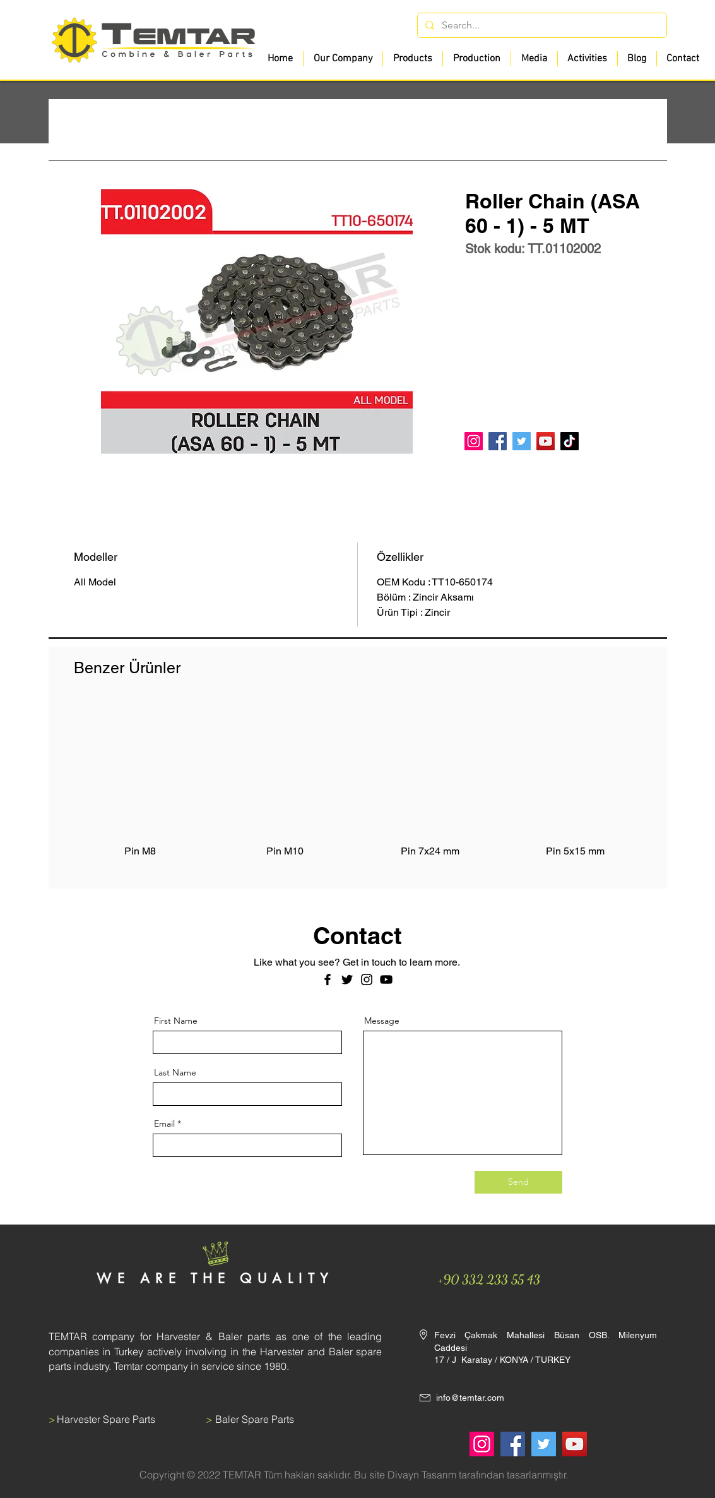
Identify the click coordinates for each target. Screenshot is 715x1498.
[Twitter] (521, 441)
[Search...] (541, 25)
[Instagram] (473, 441)
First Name (176, 1020)
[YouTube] (545, 441)
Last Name (175, 1072)
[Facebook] (497, 441)
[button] (412, 58)
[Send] (518, 1182)
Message (381, 1020)
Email (164, 1123)
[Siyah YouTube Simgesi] (386, 979)
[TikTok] (569, 441)
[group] (358, 787)
